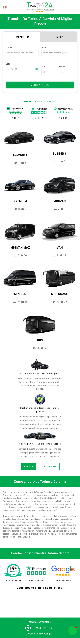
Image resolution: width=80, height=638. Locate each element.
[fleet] (40, 436)
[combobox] (22, 53)
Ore (43, 66)
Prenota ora (28, 466)
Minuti (62, 66)
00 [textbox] (62, 72)
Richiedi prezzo (50, 466)
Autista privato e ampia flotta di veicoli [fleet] (40, 443)
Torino (28, 101)
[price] (40, 399)
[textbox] (22, 53)
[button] (72, 630)
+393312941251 (43, 628)
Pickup (9, 47)
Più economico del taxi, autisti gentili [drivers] (40, 373)
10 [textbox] (44, 72)
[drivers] (40, 364)
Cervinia (50, 101)
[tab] (21, 37)
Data (8, 63)
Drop (43, 47)
